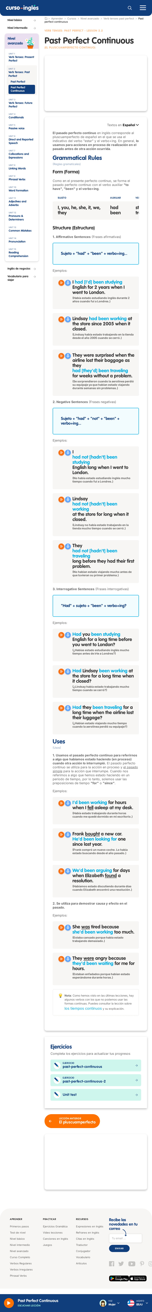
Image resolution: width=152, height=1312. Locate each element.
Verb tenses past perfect (119, 18)
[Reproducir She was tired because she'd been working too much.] (61, 928)
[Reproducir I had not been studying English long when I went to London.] (61, 453)
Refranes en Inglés (87, 1232)
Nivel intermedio (20, 1244)
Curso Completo (20, 1257)
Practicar (49, 1219)
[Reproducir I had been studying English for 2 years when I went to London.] (61, 283)
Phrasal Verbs (18, 1275)
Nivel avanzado (90, 18)
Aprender (16, 1219)
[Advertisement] (96, 83)
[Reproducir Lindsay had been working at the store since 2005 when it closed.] (61, 319)
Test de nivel (18, 1232)
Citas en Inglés (85, 1238)
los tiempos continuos (83, 1008)
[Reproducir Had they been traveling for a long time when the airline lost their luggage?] (61, 708)
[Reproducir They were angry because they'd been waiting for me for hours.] (61, 959)
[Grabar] (68, 283)
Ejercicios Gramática (55, 1226)
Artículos (81, 1263)
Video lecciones (53, 1232)
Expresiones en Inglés (89, 1226)
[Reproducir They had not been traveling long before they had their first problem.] (61, 546)
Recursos (82, 1219)
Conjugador (83, 1251)
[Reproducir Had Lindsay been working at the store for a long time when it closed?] (61, 672)
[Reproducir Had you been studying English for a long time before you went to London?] (61, 635)
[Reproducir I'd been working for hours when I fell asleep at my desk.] (61, 803)
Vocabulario (83, 1257)
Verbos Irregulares (21, 1269)
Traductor (82, 1244)
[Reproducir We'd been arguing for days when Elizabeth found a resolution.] (61, 871)
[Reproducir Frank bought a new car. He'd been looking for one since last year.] (61, 835)
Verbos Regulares (21, 1263)
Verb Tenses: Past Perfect (64, 30)
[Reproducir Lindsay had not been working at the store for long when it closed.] (61, 500)
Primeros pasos (19, 1226)
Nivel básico (17, 1238)
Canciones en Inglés (55, 1238)
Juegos (47, 1244)
